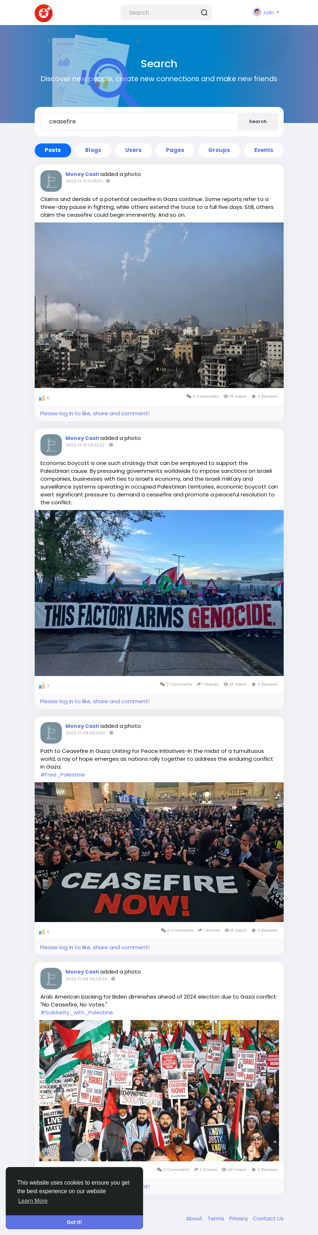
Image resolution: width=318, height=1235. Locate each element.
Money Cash (82, 174)
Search (258, 121)
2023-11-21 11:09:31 (83, 181)
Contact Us (268, 1218)
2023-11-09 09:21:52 (85, 733)
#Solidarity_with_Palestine (76, 1012)
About (195, 1218)
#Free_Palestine (62, 774)
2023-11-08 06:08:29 (86, 979)
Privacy (239, 1218)
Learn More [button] (33, 1201)
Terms (216, 1218)
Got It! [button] (74, 1222)
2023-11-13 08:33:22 (85, 445)
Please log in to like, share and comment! (95, 413)
